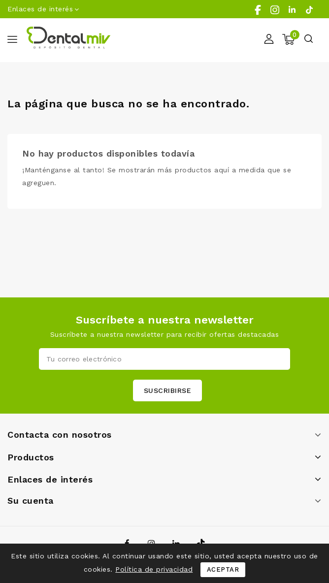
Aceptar (223, 569)
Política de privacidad (154, 569)
